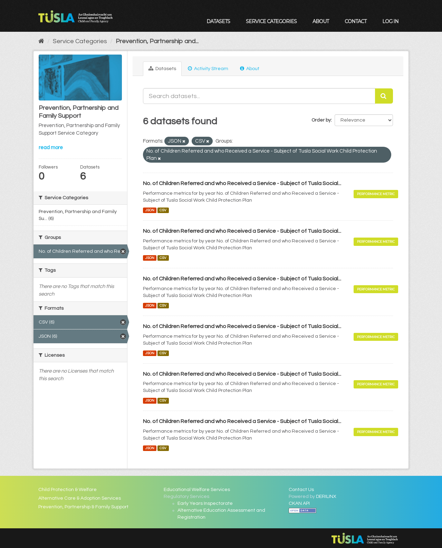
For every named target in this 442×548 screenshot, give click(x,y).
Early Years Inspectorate (205, 503)
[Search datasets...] (259, 96)
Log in (390, 21)
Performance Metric (376, 194)
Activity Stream (208, 68)
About (321, 21)
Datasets (218, 21)
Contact (355, 21)
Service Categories (271, 21)
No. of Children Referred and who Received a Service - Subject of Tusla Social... (242, 183)
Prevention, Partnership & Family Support (83, 506)
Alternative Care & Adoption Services (79, 498)
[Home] (41, 41)
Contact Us (301, 489)
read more (51, 147)
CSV (163, 210)
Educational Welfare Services (197, 489)
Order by (321, 120)
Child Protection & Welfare (67, 489)
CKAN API (299, 503)
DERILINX (326, 496)
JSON (149, 210)
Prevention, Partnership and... (157, 41)
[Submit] (384, 96)
